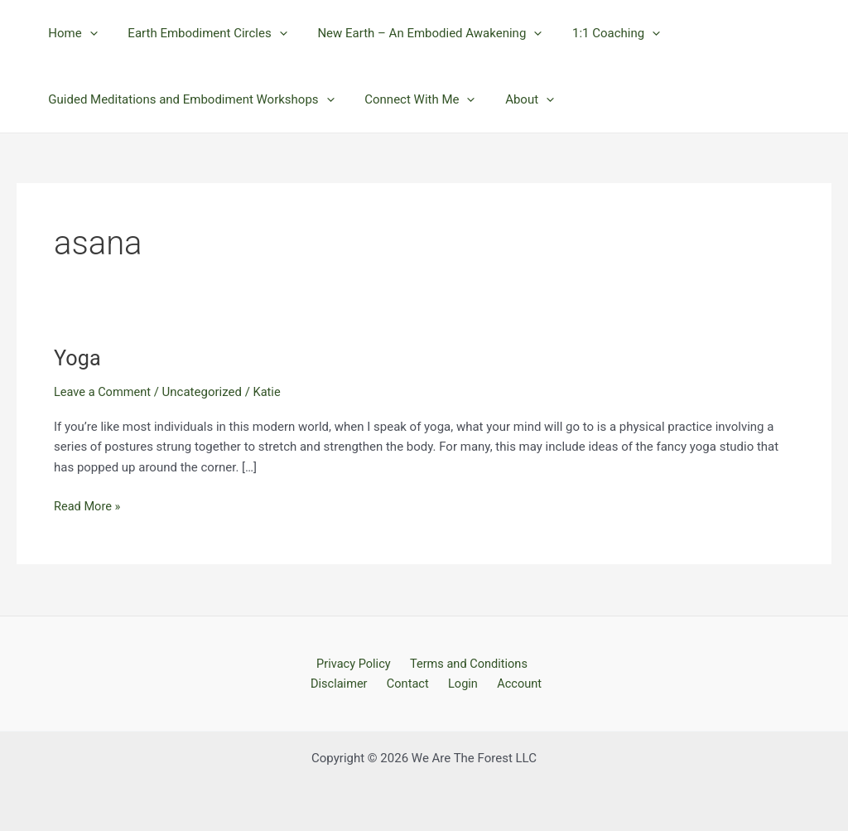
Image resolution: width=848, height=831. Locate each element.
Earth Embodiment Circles (198, 33)
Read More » (88, 505)
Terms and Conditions (465, 662)
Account (512, 682)
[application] (86, 33)
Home (70, 33)
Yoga (78, 357)
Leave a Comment (104, 391)
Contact (411, 682)
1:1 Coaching (597, 33)
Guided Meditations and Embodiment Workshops (188, 99)
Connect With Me (411, 99)
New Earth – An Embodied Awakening (416, 33)
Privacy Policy (354, 662)
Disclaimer (348, 682)
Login (461, 682)
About (515, 99)
